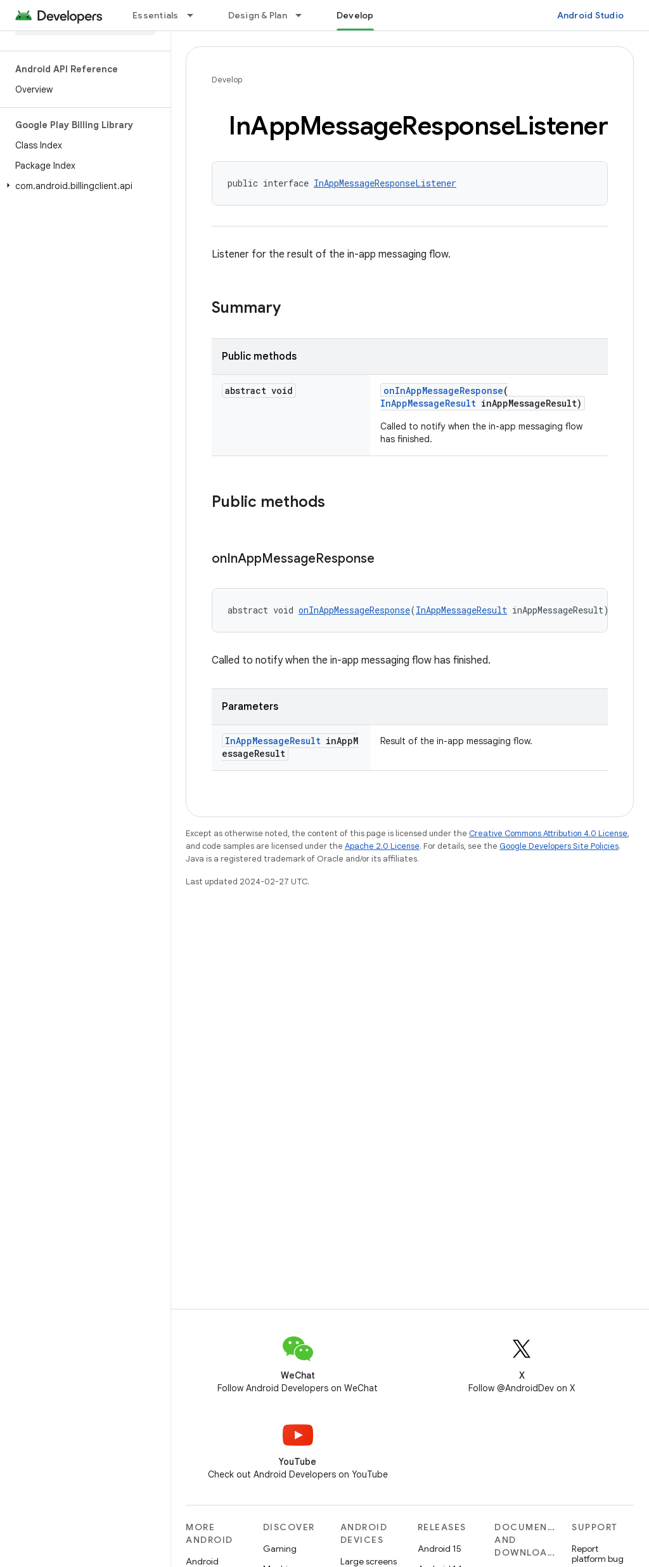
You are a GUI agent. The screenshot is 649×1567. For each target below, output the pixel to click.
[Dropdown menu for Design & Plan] (304, 15)
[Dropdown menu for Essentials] (196, 15)
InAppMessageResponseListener (385, 183)
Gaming (280, 1548)
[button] (82, 186)
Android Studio (590, 15)
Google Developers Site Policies (559, 846)
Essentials (155, 15)
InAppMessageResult (428, 403)
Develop (227, 79)
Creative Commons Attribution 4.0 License (548, 833)
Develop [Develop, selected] (355, 15)
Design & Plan (257, 15)
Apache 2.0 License (382, 846)
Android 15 (439, 1548)
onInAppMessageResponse (443, 390)
